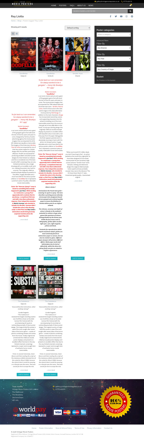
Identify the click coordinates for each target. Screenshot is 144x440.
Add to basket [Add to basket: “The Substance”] (23, 374)
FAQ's (72, 5)
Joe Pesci (23, 191)
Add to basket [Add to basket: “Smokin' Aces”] (78, 258)
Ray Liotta (31, 209)
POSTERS (62, 5)
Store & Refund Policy (64, 428)
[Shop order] (77, 28)
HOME (53, 5)
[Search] (130, 11)
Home (13, 21)
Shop (19, 21)
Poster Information (46, 428)
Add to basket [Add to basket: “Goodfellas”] (23, 258)
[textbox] (114, 34)
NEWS (90, 5)
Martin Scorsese (19, 203)
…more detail (23, 219)
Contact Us (108, 428)
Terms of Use (79, 428)
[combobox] (100, 11)
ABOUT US (81, 5)
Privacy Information (94, 428)
